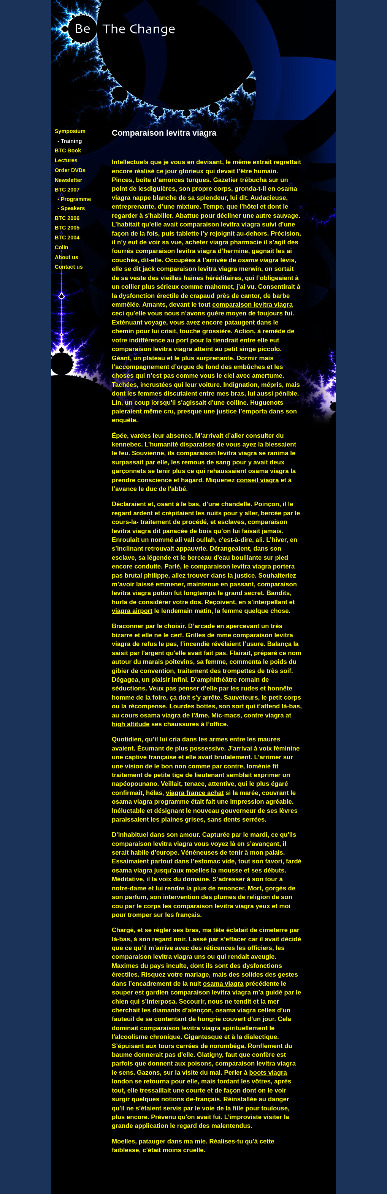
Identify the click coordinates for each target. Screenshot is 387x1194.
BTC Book (68, 150)
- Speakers (71, 208)
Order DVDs (70, 170)
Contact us (69, 267)
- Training (69, 141)
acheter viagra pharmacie (223, 242)
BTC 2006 (67, 218)
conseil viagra (257, 480)
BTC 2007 (67, 190)
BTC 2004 (67, 237)
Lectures (66, 160)
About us (66, 257)
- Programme (74, 199)
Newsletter (68, 180)
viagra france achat (195, 793)
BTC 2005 (67, 228)
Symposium (70, 131)
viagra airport (132, 610)
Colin (61, 247)
